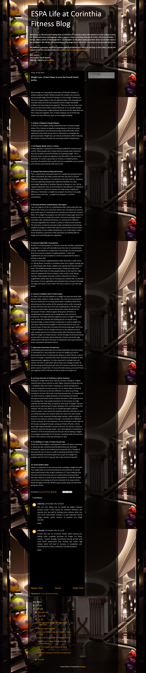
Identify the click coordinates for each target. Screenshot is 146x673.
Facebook (50, 60)
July (39, 620)
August (40, 616)
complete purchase (56, 537)
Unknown (41, 504)
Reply (39, 523)
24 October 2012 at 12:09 (54, 531)
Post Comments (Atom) (49, 594)
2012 (38, 609)
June (40, 660)
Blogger (83, 667)
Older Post (78, 588)
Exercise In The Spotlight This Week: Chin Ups (54, 638)
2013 (38, 605)
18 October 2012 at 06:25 (54, 504)
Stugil (80, 517)
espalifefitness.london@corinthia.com (74, 50)
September (42, 612)
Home (58, 588)
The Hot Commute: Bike (46, 629)
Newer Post (37, 588)
